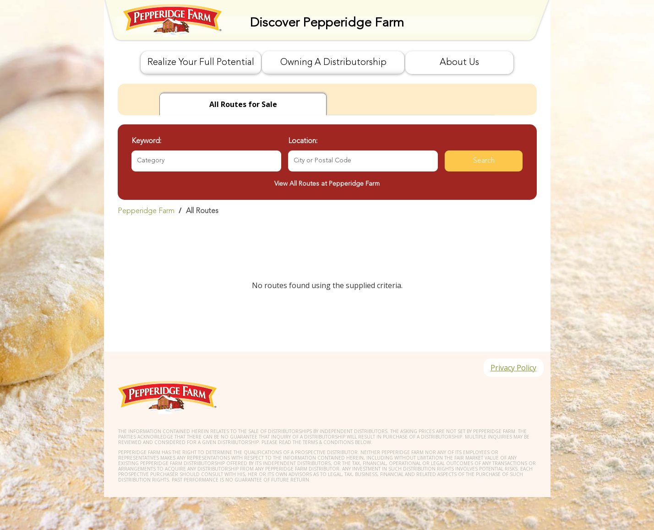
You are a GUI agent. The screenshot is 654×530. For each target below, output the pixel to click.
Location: (302, 141)
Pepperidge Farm (146, 211)
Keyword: (146, 141)
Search (484, 161)
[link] (327, 211)
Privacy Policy (513, 368)
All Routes (202, 211)
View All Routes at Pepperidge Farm (327, 184)
